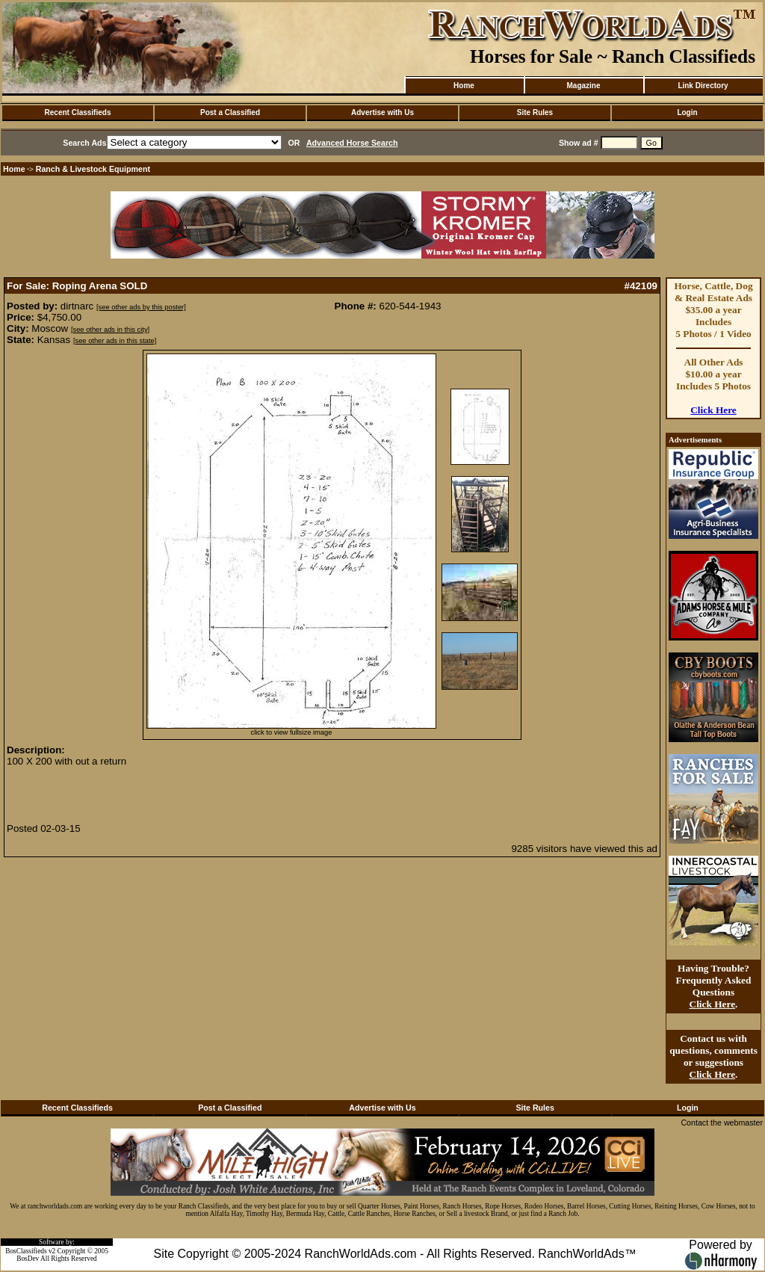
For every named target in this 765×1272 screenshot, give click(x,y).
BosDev (27, 1258)
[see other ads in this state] (114, 341)
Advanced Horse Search (352, 142)
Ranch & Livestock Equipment (93, 168)
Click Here (713, 410)
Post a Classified (230, 112)
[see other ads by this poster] (141, 307)
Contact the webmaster (722, 1122)
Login (687, 112)
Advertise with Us (382, 112)
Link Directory (703, 85)
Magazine (583, 85)
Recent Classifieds (78, 112)
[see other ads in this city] (110, 329)
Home (463, 85)
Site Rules (535, 112)
